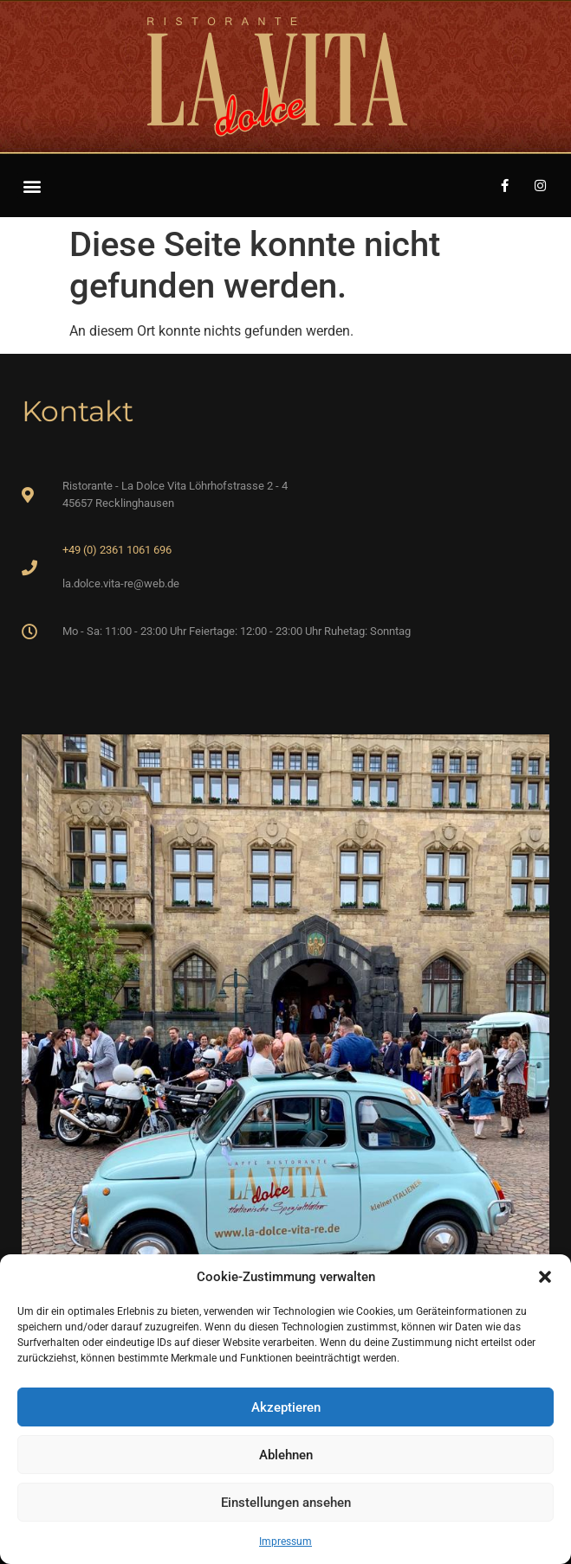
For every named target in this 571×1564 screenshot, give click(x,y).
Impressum (285, 1541)
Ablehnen (286, 1455)
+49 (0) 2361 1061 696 (117, 549)
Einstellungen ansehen (286, 1502)
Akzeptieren (286, 1407)
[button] (545, 1276)
